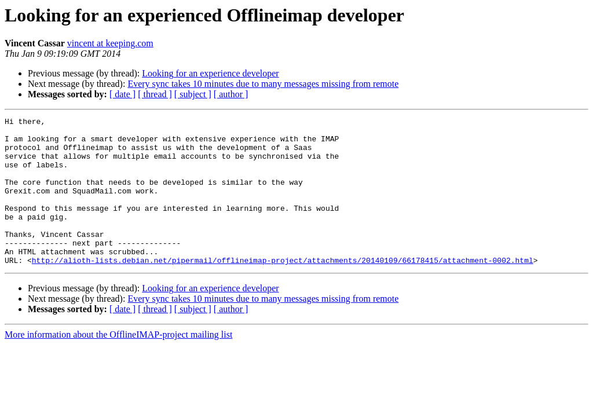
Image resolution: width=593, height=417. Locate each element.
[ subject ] (192, 94)
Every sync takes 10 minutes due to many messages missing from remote (262, 84)
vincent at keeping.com (110, 43)
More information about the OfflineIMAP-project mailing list (118, 364)
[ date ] (122, 94)
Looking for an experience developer (210, 73)
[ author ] (231, 94)
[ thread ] (155, 94)
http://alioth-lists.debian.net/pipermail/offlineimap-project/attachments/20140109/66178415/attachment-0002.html (282, 289)
